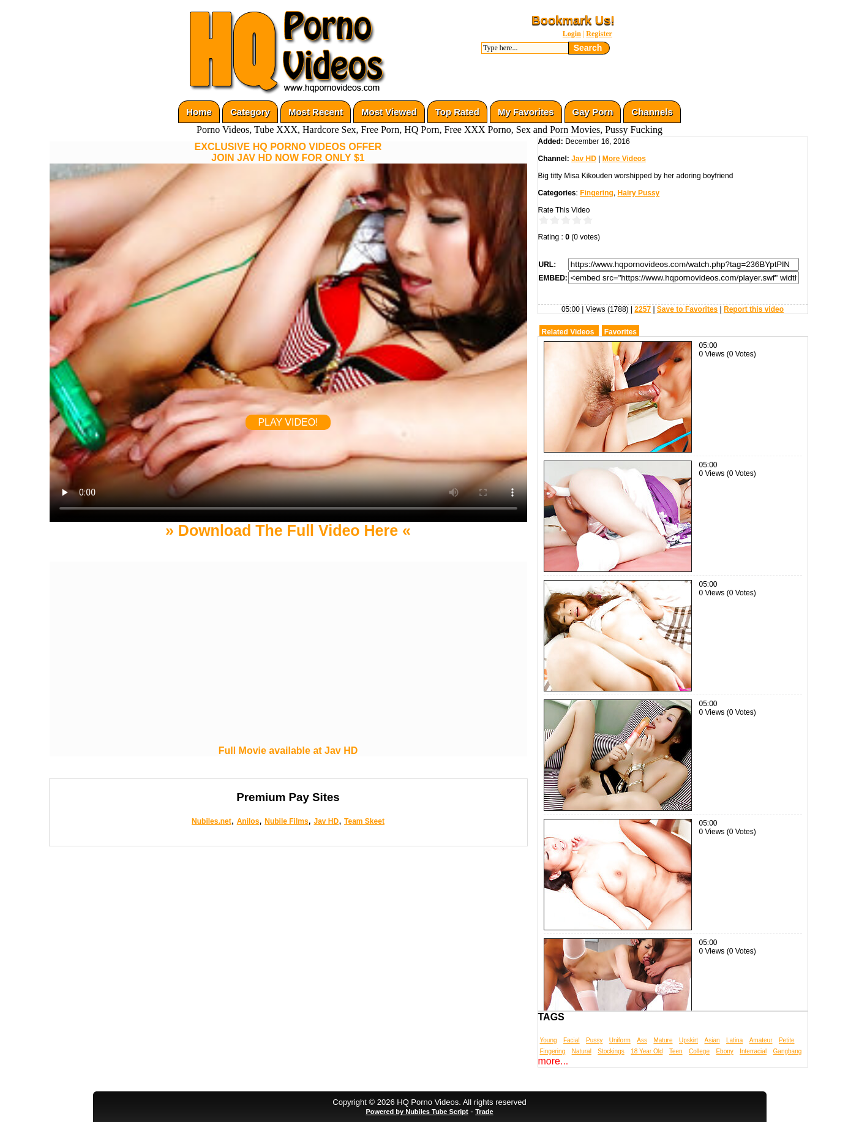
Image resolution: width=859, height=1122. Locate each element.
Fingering (596, 193)
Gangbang (787, 1051)
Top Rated (457, 112)
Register (599, 33)
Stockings (611, 1051)
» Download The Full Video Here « (288, 530)
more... (553, 1061)
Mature (662, 1040)
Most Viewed (389, 112)
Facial (571, 1040)
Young (548, 1040)
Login (572, 33)
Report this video (754, 309)
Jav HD (326, 821)
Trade (484, 1111)
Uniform (620, 1040)
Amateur (761, 1040)
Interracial (753, 1051)
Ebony (724, 1051)
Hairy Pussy (639, 193)
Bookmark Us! (573, 20)
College (699, 1051)
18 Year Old (646, 1051)
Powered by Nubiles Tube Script (417, 1111)
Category (250, 112)
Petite (787, 1040)
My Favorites (526, 112)
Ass (642, 1040)
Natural (581, 1051)
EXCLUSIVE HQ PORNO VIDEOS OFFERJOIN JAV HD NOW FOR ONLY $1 (288, 152)
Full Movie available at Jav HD (288, 750)
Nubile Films (286, 821)
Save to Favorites (687, 309)
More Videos (624, 158)
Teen (676, 1051)
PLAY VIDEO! (288, 422)
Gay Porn (592, 112)
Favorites (620, 332)
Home (199, 112)
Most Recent (315, 112)
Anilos (248, 821)
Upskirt (688, 1040)
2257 (642, 309)
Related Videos (568, 332)
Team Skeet (364, 821)
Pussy (594, 1040)
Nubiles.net (211, 821)
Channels (652, 112)
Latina (734, 1040)
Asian (712, 1040)
